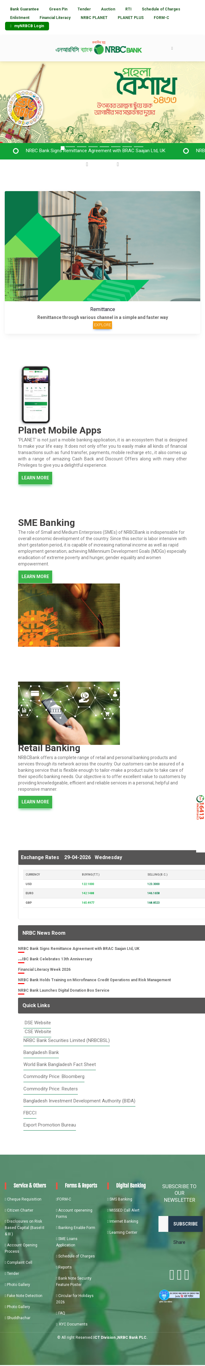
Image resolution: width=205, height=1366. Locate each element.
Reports (64, 1267)
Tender (84, 9)
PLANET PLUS (131, 18)
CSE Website (37, 1031)
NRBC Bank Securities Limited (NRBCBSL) (66, 1040)
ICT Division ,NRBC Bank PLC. (120, 1337)
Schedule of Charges (161, 9)
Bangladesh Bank (41, 1052)
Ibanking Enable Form (75, 1228)
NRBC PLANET (94, 18)
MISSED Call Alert (123, 1210)
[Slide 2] (70, 146)
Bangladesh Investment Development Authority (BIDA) (79, 1101)
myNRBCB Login (27, 26)
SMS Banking (119, 1199)
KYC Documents (72, 1324)
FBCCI (29, 1113)
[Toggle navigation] (172, 48)
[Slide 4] (104, 146)
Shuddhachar (17, 1318)
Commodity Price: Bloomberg (53, 1076)
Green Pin (58, 9)
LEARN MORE (35, 477)
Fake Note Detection (23, 1296)
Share (179, 1242)
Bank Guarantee (24, 9)
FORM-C (161, 18)
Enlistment (19, 18)
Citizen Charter (19, 1210)
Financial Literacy (55, 18)
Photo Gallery (17, 1284)
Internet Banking (122, 1221)
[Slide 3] (81, 146)
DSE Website (37, 1023)
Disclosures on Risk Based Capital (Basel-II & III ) (24, 1227)
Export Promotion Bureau (49, 1125)
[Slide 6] (127, 146)
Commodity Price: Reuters (50, 1089)
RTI (128, 9)
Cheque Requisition (23, 1199)
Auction (108, 9)
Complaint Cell (18, 1262)
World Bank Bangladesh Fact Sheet (59, 1064)
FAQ (60, 1313)
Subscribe (185, 1223)
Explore (102, 324)
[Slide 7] (138, 146)
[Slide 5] (116, 146)
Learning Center (122, 1232)
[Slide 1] (63, 148)
